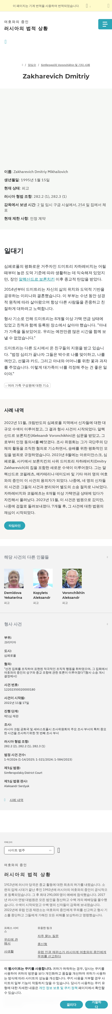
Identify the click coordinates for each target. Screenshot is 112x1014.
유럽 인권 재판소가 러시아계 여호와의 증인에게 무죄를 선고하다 (72, 954)
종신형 (42, 944)
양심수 (32, 65)
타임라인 (15, 525)
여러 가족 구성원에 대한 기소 (28, 385)
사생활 (9, 951)
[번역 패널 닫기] (108, 5)
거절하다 (96, 1004)
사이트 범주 (16, 850)
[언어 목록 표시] (88, 5)
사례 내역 (16, 800)
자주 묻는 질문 (48, 936)
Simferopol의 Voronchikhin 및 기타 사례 (65, 65)
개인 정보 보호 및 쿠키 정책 (58, 988)
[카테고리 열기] (58, 850)
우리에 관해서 (11, 941)
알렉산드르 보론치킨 (37, 279)
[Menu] (105, 24)
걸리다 (71, 1005)
